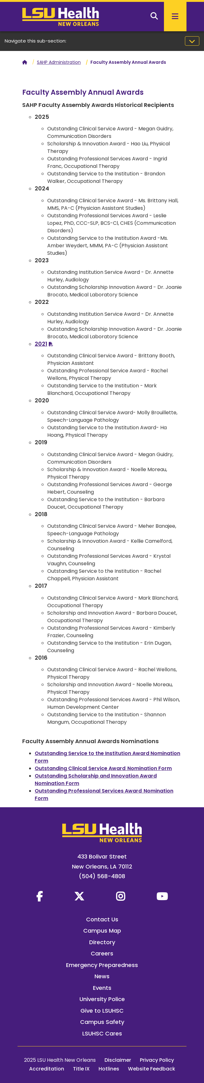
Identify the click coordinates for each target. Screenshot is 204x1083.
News (102, 976)
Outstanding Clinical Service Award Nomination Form (103, 768)
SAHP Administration (59, 62)
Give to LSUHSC (102, 1011)
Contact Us (102, 919)
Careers (102, 953)
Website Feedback (151, 1068)
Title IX (81, 1068)
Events (102, 988)
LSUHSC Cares (102, 1033)
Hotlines (109, 1068)
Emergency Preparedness (102, 965)
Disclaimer (118, 1060)
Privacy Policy (157, 1060)
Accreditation (46, 1068)
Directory (102, 942)
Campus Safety (102, 1022)
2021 (41, 344)
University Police (102, 999)
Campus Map (102, 930)
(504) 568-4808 (102, 876)
